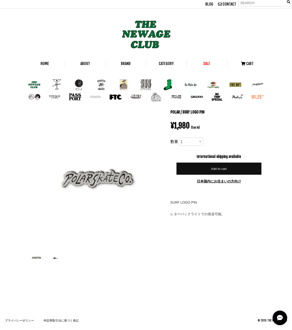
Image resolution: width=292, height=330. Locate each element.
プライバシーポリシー (19, 320)
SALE (206, 63)
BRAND (126, 63)
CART (247, 63)
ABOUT (85, 63)
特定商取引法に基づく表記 (61, 320)
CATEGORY (166, 63)
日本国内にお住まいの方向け (219, 181)
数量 (174, 141)
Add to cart (218, 169)
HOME (45, 63)
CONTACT (227, 4)
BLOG (209, 4)
